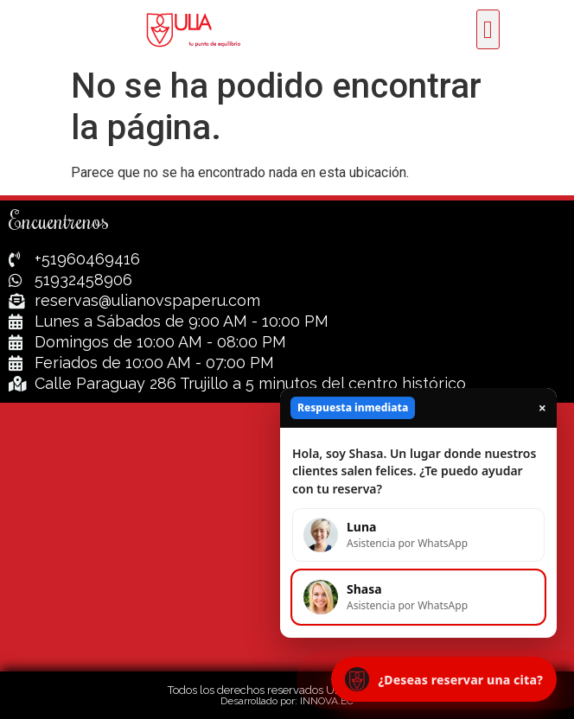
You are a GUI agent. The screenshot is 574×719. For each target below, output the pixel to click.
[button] (488, 29)
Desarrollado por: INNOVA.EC (287, 701)
